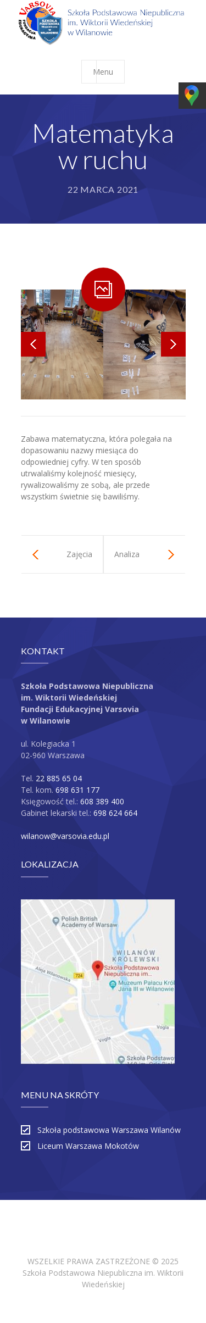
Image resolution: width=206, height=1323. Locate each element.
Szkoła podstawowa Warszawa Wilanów (109, 1130)
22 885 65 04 (59, 778)
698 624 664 (115, 813)
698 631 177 (77, 790)
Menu (108, 72)
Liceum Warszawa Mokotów (88, 1146)
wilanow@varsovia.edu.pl (65, 836)
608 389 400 (102, 801)
